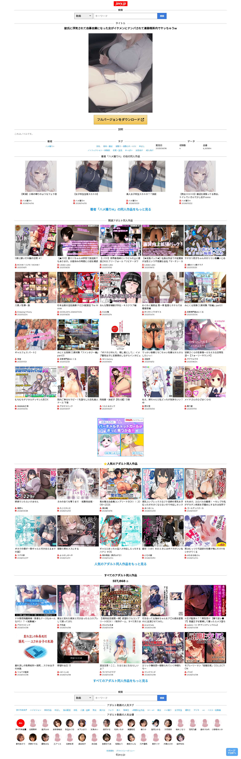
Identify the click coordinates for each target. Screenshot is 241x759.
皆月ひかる (155, 725)
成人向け (149, 150)
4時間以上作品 (138, 710)
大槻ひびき (168, 739)
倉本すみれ (205, 725)
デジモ (196, 710)
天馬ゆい (94, 725)
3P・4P (150, 710)
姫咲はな (45, 739)
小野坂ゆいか (217, 725)
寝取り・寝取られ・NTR (126, 146)
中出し (142, 146)
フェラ (111, 710)
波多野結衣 (57, 725)
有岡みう (119, 739)
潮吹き (188, 710)
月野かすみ (33, 739)
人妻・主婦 (85, 710)
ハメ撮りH (49, 146)
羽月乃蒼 (193, 725)
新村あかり (20, 739)
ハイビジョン (35, 710)
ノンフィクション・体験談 (99, 150)
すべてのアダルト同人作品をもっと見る (120, 680)
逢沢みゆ (45, 725)
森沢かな (107, 725)
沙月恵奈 (168, 725)
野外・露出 (108, 146)
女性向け (139, 150)
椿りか (144, 725)
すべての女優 (20, 725)
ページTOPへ (232, 752)
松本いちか (119, 725)
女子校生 (178, 710)
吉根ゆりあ (106, 739)
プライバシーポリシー (125, 751)
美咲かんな (131, 739)
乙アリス (57, 739)
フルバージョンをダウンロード (120, 120)
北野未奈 (70, 739)
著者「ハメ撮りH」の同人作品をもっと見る (120, 209)
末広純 (94, 739)
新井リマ (156, 739)
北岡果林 (33, 725)
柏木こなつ (180, 725)
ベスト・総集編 (214, 710)
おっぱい (128, 150)
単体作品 (47, 710)
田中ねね (180, 739)
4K (203, 710)
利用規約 (110, 751)
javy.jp (121, 3)
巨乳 (98, 146)
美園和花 (131, 725)
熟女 (94, 710)
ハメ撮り (168, 710)
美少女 (102, 710)
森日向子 (82, 739)
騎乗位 (126, 710)
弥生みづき (69, 725)
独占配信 (67, 710)
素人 (118, 710)
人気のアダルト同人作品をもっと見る (120, 564)
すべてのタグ (21, 710)
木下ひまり (82, 725)
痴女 (159, 710)
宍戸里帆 (144, 739)
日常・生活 (117, 150)
